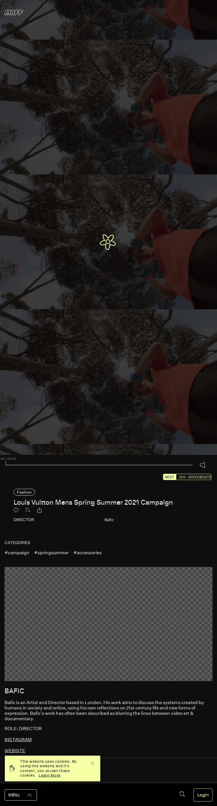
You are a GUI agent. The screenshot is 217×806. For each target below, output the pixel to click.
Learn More (49, 775)
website (15, 750)
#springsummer (51, 552)
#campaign (17, 552)
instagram (18, 739)
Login (203, 795)
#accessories (87, 552)
